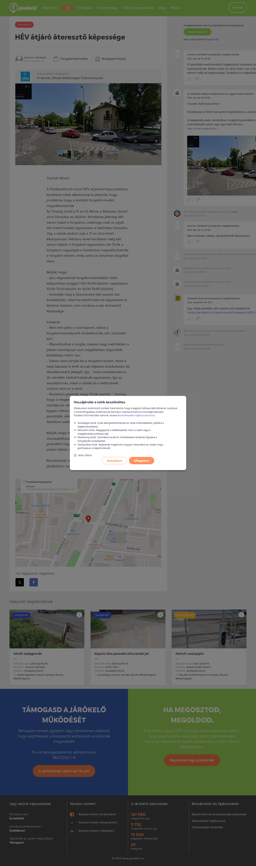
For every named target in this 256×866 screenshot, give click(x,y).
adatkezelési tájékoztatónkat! (137, 415)
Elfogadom (141, 461)
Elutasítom (114, 461)
